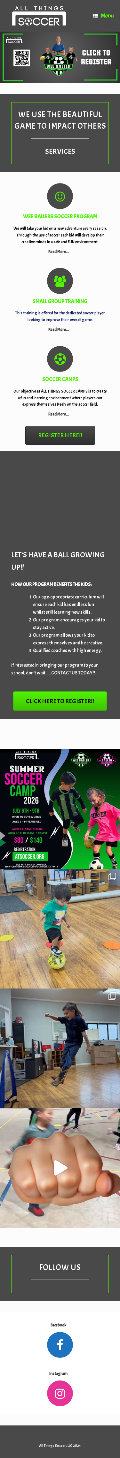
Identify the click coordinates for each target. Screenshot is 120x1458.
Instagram (60, 1373)
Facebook (60, 1325)
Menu (103, 15)
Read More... (60, 251)
